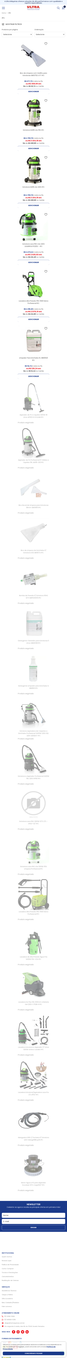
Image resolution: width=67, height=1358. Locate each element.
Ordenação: (39, 29)
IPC (9, 13)
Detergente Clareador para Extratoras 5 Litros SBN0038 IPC (33, 642)
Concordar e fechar (33, 1353)
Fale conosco (7, 1306)
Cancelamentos (8, 1276)
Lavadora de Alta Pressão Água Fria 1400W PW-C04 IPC (33, 958)
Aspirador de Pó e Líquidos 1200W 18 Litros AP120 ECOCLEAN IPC (33, 416)
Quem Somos (7, 1257)
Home (4, 13)
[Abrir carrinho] (63, 8)
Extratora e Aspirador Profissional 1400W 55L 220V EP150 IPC (33, 777)
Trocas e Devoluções (10, 1272)
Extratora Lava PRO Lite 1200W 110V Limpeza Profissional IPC (33, 867)
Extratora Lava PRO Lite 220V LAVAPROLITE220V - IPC (33, 245)
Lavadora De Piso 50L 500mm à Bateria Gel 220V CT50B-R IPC (33, 1003)
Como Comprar (8, 1269)
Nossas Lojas (6, 1261)
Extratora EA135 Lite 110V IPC (33, 130)
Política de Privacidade (10, 1265)
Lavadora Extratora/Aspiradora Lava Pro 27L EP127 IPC (33, 1093)
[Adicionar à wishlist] (45, 43)
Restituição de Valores (10, 1280)
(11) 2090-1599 (9, 1316)
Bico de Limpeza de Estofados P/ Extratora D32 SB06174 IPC (33, 551)
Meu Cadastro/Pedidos (10, 1302)
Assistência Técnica (9, 1291)
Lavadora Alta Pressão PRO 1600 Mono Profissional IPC (33, 302)
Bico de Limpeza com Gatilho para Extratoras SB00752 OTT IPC (33, 74)
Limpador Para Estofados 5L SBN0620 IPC (33, 359)
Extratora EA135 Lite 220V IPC (34, 187)
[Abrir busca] (58, 8)
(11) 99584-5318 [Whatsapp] (10, 1320)
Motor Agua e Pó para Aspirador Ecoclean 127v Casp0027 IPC (33, 1184)
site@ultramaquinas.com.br (14, 1323)
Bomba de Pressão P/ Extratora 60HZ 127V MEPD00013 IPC (33, 596)
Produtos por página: (10, 29)
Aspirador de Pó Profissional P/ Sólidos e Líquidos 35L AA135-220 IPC (33, 461)
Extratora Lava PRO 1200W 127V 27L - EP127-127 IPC (33, 822)
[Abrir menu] (6, 8)
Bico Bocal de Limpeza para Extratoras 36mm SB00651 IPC (33, 506)
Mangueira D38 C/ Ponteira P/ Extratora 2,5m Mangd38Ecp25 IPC (33, 1138)
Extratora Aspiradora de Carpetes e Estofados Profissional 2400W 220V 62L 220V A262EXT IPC (33, 733)
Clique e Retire (7, 1295)
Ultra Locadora (7, 1298)
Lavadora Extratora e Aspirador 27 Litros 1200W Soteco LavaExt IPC (33, 1048)
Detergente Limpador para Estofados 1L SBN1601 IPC (33, 687)
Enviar (33, 1227)
